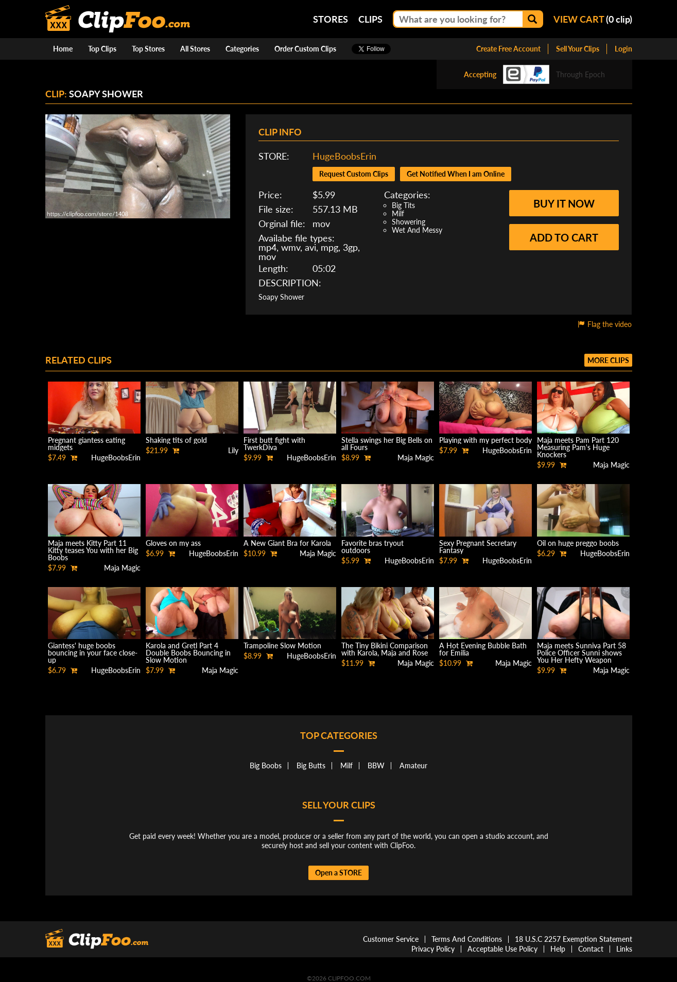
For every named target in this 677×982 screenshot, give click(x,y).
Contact (590, 948)
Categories (242, 48)
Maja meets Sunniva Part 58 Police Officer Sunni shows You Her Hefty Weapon (581, 652)
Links (624, 948)
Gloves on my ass (173, 543)
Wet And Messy (417, 230)
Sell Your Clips (577, 48)
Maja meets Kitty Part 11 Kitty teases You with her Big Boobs (93, 550)
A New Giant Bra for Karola (287, 543)
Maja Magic (415, 457)
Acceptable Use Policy (502, 948)
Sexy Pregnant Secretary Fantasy (477, 547)
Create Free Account (508, 48)
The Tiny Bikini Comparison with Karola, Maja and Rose (384, 649)
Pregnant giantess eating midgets (86, 444)
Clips (370, 19)
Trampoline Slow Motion (282, 645)
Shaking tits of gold (176, 440)
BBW (376, 765)
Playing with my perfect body (485, 440)
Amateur (413, 765)
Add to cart (564, 237)
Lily (233, 450)
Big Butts (311, 765)
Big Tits (403, 205)
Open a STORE (338, 872)
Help (557, 948)
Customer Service (391, 939)
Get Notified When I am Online (456, 173)
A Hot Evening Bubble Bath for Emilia (483, 649)
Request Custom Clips (353, 173)
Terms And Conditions (466, 939)
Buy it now (564, 203)
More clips (608, 360)
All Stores (195, 48)
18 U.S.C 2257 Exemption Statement (573, 939)
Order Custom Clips (305, 48)
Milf (398, 213)
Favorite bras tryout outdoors (372, 547)
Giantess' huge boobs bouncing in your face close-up (92, 652)
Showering (408, 221)
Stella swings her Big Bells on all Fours (386, 444)
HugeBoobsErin (344, 156)
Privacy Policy (433, 948)
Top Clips (102, 48)
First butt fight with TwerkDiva (274, 444)
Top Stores (148, 48)
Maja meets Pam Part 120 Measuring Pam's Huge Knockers (578, 447)
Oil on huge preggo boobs (578, 543)
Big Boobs (266, 765)
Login (623, 48)
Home (63, 48)
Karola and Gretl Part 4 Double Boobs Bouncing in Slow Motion (188, 652)
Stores (330, 19)
